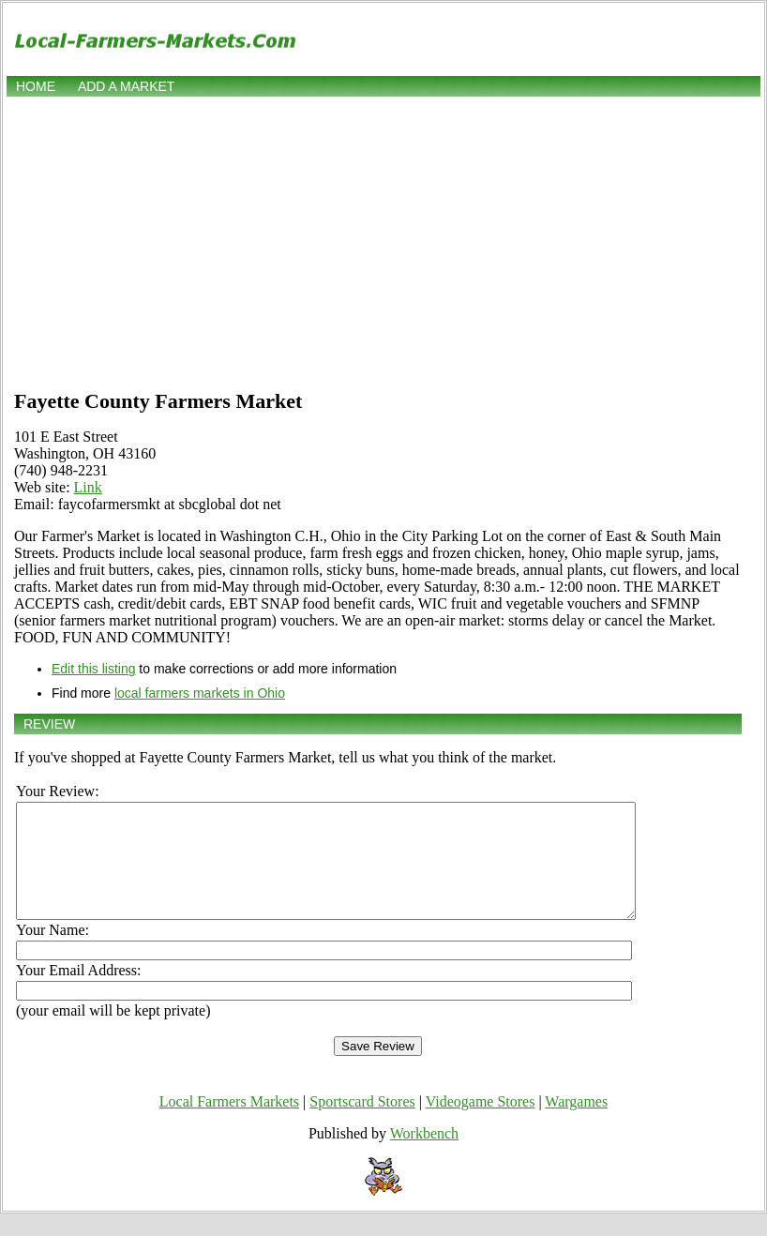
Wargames (576, 1124)
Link (88, 487)
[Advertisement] (383, 241)
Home (35, 86)
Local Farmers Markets (229, 1124)
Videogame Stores (480, 1124)
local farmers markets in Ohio (199, 693)
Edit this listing (93, 668)
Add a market (126, 86)
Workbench (424, 1156)
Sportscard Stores (361, 1124)
